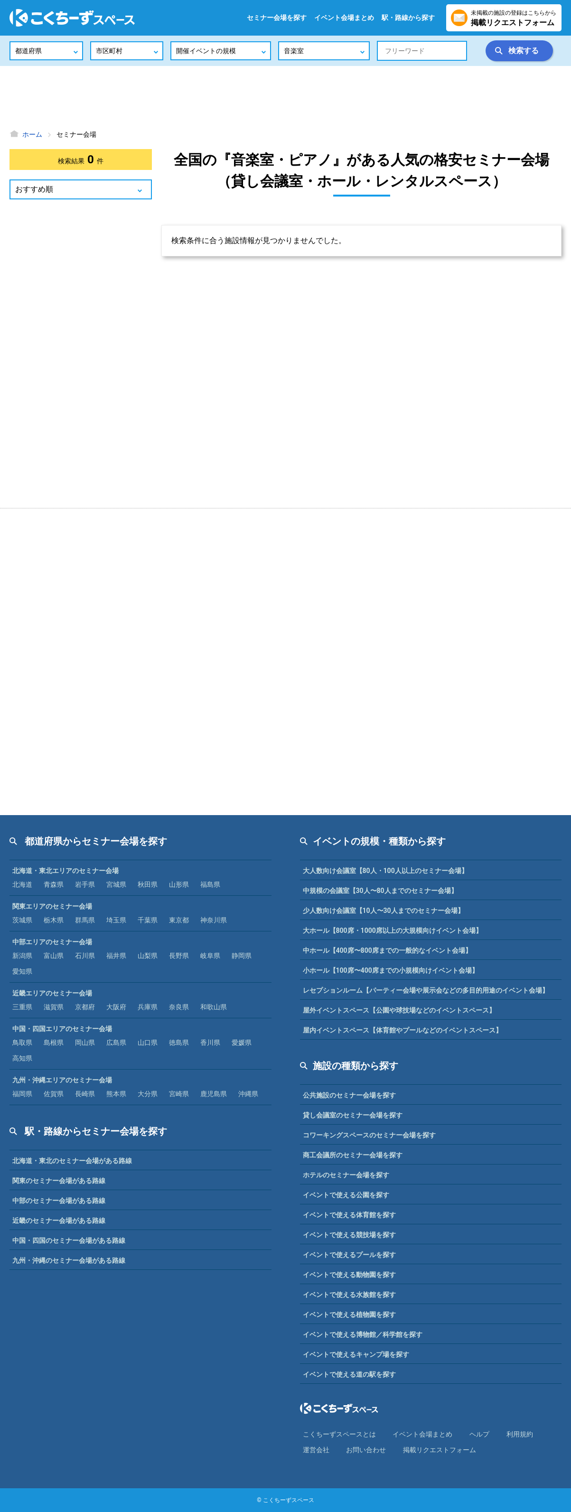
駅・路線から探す (408, 17)
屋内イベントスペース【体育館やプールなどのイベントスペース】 (402, 1030)
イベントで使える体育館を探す (349, 1215)
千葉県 (148, 920)
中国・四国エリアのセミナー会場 (62, 1029)
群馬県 (85, 920)
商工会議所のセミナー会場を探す (353, 1155)
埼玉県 (116, 920)
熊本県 (116, 1094)
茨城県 (22, 920)
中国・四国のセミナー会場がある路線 (68, 1240)
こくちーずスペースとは (339, 1434)
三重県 (22, 1007)
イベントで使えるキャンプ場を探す (356, 1354)
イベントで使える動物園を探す (349, 1274)
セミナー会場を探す (277, 17)
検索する (523, 50)
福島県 (210, 884)
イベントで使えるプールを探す (349, 1254)
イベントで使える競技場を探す (349, 1235)
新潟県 (22, 955)
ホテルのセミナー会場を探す (346, 1175)
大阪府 (116, 1007)
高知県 (22, 1058)
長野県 (179, 955)
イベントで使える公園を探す (346, 1195)
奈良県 (179, 1007)
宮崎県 (179, 1094)
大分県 (148, 1094)
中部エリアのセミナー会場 (52, 942)
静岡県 (242, 955)
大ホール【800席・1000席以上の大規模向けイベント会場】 (392, 930)
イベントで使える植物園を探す (349, 1314)
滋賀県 (54, 1007)
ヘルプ (479, 1434)
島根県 (54, 1042)
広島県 (116, 1042)
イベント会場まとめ (344, 17)
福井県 (116, 955)
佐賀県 (54, 1094)
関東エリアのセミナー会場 (52, 906)
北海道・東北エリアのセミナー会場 (65, 870)
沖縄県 (248, 1094)
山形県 (179, 884)
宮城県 (116, 884)
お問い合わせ (366, 1450)
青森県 (54, 884)
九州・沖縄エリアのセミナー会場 (62, 1080)
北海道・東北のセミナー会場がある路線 (72, 1161)
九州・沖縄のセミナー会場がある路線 (68, 1260)
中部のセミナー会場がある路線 (58, 1200)
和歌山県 (213, 1007)
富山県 (54, 955)
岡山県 (85, 1042)
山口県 (148, 1042)
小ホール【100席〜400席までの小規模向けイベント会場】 (390, 970)
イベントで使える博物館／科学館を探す (362, 1334)
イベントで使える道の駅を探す (349, 1374)
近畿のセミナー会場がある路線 (58, 1220)
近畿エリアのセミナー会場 (52, 993)
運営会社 (316, 1450)
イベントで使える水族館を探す (349, 1294)
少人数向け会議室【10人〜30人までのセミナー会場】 (383, 910)
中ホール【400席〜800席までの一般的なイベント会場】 (387, 950)
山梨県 (148, 955)
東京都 (179, 920)
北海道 (22, 884)
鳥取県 (22, 1042)
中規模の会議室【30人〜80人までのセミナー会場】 (380, 890)
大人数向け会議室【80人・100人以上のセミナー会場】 (385, 870)
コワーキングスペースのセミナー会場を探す (369, 1135)
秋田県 (148, 884)
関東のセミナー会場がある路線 (58, 1180)
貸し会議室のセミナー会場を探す (353, 1115)
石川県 (85, 955)
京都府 (85, 1007)
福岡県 (22, 1094)
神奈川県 (213, 920)
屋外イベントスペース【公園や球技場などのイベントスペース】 (399, 1010)
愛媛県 (242, 1042)
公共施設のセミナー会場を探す (349, 1095)
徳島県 (179, 1042)
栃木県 (54, 920)
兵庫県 (148, 1007)
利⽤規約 (519, 1434)
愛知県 (22, 971)
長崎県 (85, 1094)
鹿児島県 (213, 1094)
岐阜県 (210, 955)
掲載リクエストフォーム (439, 1450)
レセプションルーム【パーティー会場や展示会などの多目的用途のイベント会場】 (426, 990)
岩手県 (85, 884)
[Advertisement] (285, 97)
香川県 (210, 1042)
